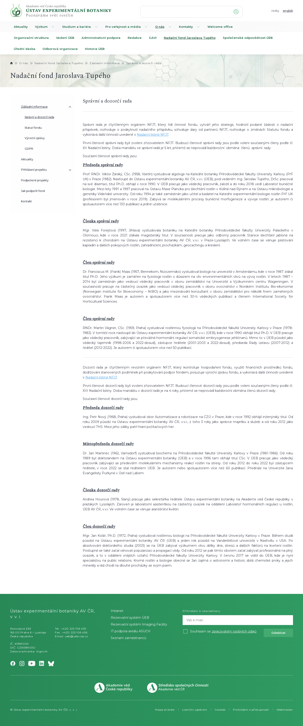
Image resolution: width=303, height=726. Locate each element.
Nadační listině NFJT (153, 135)
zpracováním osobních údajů (234, 631)
